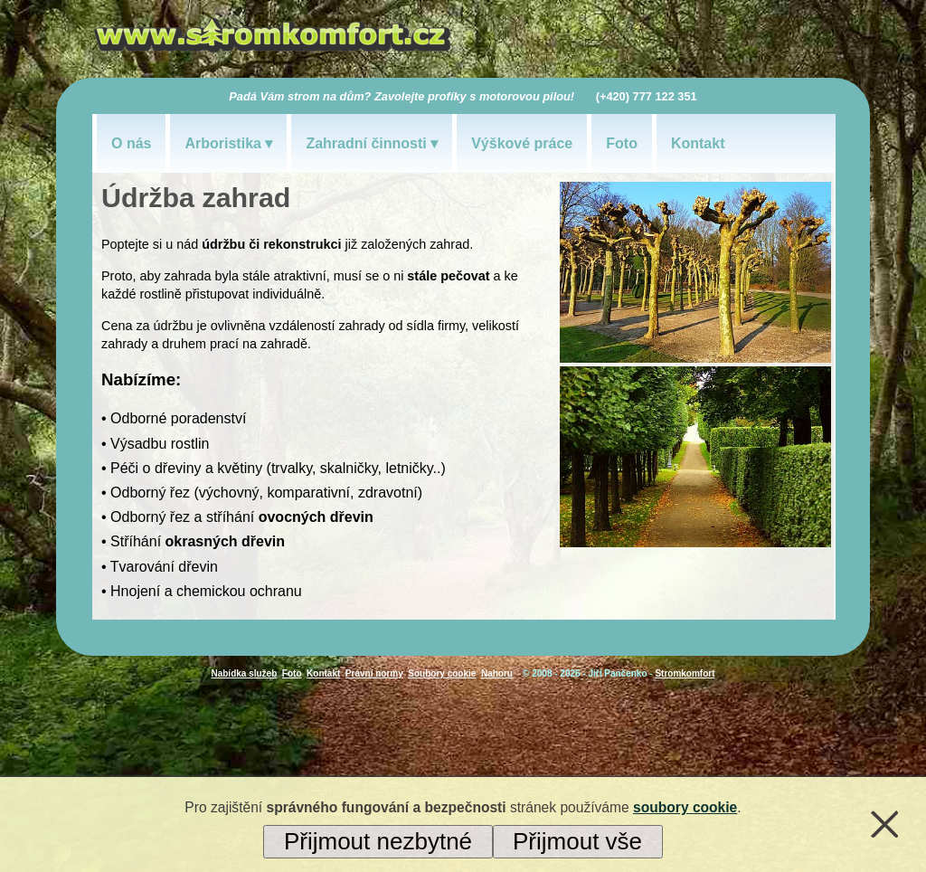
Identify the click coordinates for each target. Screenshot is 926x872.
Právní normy (374, 673)
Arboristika (222, 143)
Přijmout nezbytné (378, 841)
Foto (622, 143)
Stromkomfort (684, 673)
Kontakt (698, 143)
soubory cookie (685, 807)
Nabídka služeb (244, 673)
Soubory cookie (442, 673)
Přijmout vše (577, 841)
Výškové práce (521, 143)
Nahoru (497, 673)
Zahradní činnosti (366, 143)
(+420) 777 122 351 (646, 96)
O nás (131, 143)
